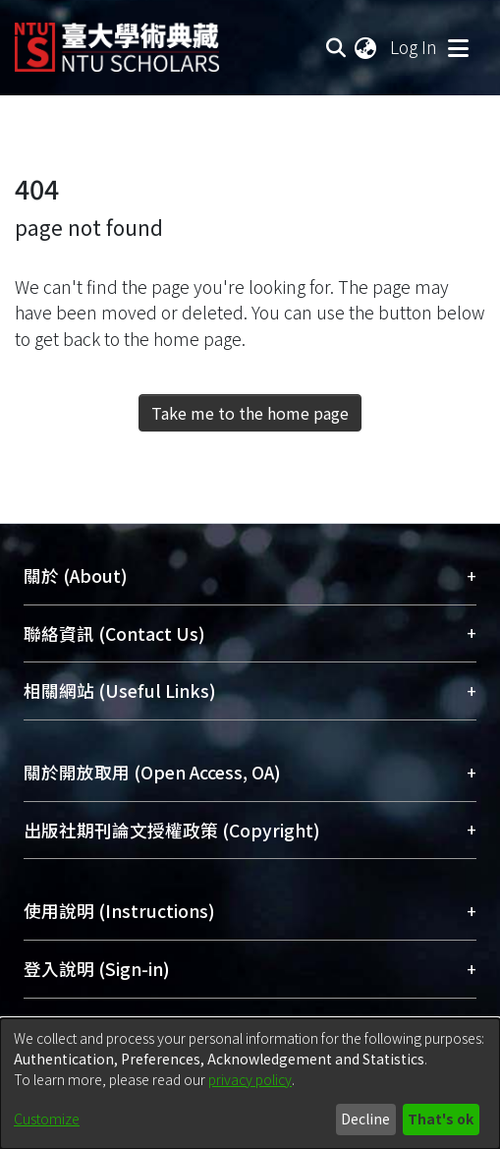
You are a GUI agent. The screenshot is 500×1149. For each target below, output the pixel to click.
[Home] (117, 40)
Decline (365, 1118)
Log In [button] (414, 46)
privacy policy (250, 1079)
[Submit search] (335, 47)
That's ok (440, 1118)
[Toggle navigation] (457, 47)
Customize (47, 1118)
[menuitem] (366, 47)
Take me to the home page (250, 413)
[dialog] (250, 1083)
